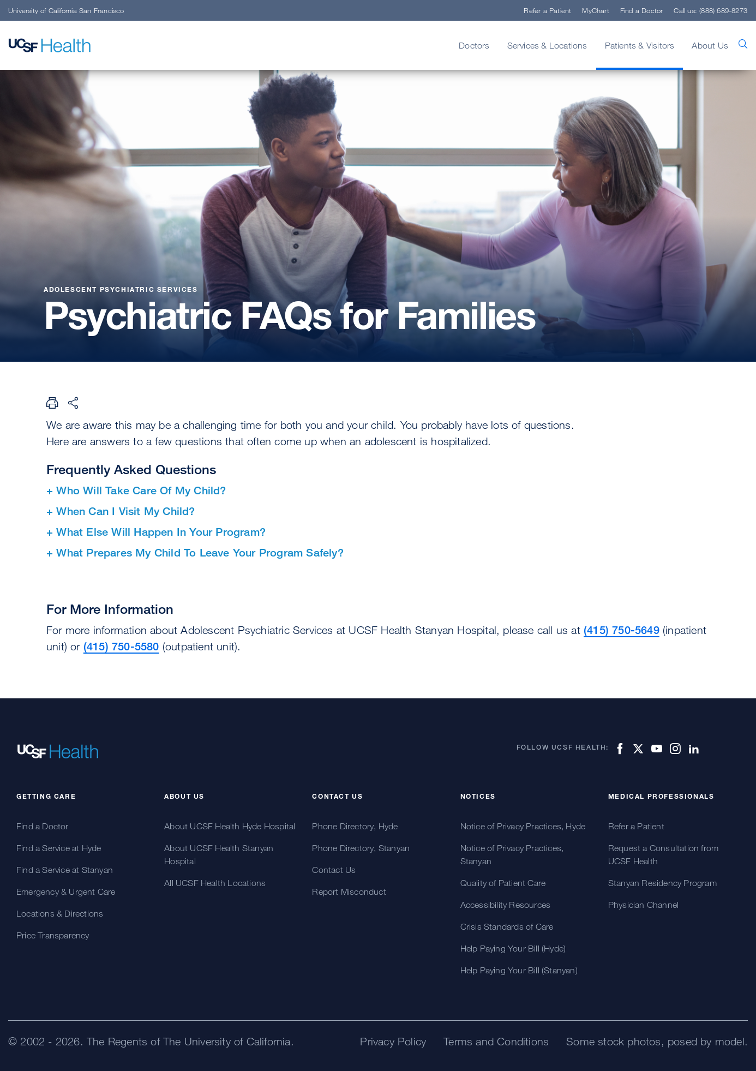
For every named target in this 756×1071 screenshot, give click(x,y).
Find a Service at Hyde (58, 848)
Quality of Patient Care (503, 883)
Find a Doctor (641, 10)
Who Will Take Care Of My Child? (141, 490)
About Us (710, 45)
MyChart (595, 10)
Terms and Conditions (496, 1041)
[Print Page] (52, 403)
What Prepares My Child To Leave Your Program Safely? (199, 552)
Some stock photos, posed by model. (657, 1041)
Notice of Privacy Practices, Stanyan (512, 854)
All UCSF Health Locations (215, 883)
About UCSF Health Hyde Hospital (229, 826)
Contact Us (334, 870)
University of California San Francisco (66, 10)
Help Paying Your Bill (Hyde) (513, 948)
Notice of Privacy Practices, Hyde (523, 826)
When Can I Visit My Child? (125, 511)
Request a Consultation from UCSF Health (663, 854)
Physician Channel (643, 905)
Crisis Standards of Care (507, 926)
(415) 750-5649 (621, 630)
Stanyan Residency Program (662, 883)
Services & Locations (547, 45)
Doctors (474, 45)
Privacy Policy (393, 1041)
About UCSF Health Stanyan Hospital (218, 854)
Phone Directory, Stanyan (361, 848)
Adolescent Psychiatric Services (121, 289)
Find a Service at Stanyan (64, 870)
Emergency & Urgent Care (66, 891)
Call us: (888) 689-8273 (710, 10)
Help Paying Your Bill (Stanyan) (519, 970)
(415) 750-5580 (121, 646)
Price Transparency (52, 935)
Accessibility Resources (505, 905)
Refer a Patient (547, 10)
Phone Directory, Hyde (355, 826)
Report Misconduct (349, 891)
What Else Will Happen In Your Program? (161, 531)
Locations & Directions (59, 913)
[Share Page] (73, 403)
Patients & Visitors (640, 45)
